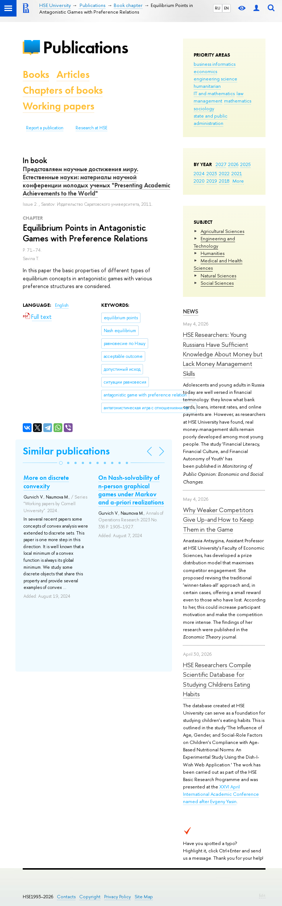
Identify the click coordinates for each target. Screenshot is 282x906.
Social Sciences (217, 283)
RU (217, 8)
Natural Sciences (218, 275)
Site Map (144, 897)
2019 (211, 180)
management (208, 100)
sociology (204, 108)
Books (36, 74)
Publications (85, 47)
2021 (236, 173)
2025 (245, 164)
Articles (72, 74)
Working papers (58, 106)
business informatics (214, 64)
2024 (199, 173)
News (190, 311)
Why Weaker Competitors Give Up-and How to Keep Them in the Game (218, 519)
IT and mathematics (214, 93)
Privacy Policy (117, 897)
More (238, 180)
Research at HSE (91, 128)
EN (226, 8)
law (240, 93)
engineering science (215, 78)
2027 (221, 164)
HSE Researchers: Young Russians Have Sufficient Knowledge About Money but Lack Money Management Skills (223, 353)
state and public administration (210, 119)
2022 (224, 173)
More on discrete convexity (46, 482)
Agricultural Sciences (222, 231)
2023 (211, 173)
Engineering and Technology (214, 242)
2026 (233, 164)
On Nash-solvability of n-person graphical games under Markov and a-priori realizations (131, 490)
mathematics (237, 100)
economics (205, 71)
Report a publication (44, 128)
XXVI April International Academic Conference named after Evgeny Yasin (221, 794)
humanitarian (207, 86)
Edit (262, 895)
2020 (199, 180)
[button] (61, 463)
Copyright (89, 897)
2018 (224, 180)
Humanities (212, 253)
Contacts (66, 897)
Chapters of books (63, 90)
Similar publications (66, 451)
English (62, 305)
